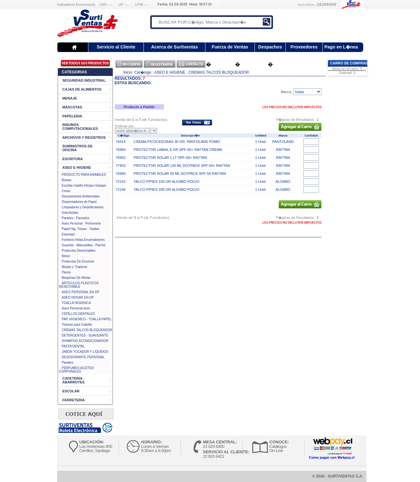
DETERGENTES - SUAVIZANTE (85, 335)
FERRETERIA (74, 400)
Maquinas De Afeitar (76, 277)
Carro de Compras (349, 63)
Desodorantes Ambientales (81, 196)
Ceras (66, 191)
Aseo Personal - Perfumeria (81, 223)
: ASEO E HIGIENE (168, 72)
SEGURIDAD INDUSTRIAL (84, 80)
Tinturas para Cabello (77, 324)
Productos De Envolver (78, 261)
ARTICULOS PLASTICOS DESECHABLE (79, 284)
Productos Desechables (79, 250)
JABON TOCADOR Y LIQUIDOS (85, 351)
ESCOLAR (71, 391)
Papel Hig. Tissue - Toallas (80, 229)
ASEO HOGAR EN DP (78, 297)
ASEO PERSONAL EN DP (80, 292)
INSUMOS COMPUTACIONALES (80, 126)
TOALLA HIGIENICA (76, 303)
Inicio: (128, 72)
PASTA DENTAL (73, 346)
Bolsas (66, 180)
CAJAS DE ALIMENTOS (82, 89)
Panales (67, 362)
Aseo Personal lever (76, 308)
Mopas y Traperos (74, 267)
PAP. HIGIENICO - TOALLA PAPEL (87, 319)
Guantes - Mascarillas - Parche (84, 245)
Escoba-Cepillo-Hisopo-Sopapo (84, 185)
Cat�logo (142, 72)
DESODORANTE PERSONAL (83, 357)
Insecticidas (70, 212)
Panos (66, 272)
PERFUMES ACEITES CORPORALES (76, 369)
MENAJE (70, 98)
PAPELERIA (72, 116)
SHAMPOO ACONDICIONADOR (85, 341)
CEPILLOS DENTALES (78, 313)
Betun (66, 256)
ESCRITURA (73, 159)
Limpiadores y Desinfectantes (83, 207)
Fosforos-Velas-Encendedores (83, 239)
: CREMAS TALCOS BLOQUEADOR (217, 72)
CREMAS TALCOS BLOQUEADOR (87, 330)
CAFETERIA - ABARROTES (74, 380)
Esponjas (68, 234)
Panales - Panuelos (76, 218)
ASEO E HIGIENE (77, 167)
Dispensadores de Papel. (80, 202)
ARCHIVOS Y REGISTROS (84, 137)
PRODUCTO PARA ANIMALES (84, 174)
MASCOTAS (72, 107)
